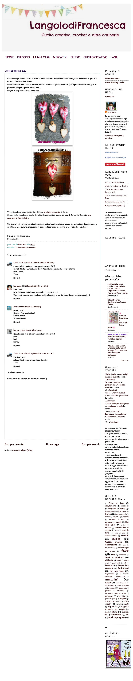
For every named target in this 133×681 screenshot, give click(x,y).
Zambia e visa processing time (116, 403)
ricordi (118, 604)
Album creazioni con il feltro (116, 186)
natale (108, 582)
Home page (52, 444)
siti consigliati (120, 609)
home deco (31, 247)
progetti (123, 598)
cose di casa (120, 533)
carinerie (125, 517)
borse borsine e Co (121, 514)
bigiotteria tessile (110, 511)
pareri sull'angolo (122, 585)
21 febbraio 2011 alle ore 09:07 (42, 262)
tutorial (114, 612)
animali (122, 508)
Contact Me (109, 96)
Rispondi (16, 278)
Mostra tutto (124, 361)
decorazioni (111, 544)
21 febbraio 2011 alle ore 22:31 (30, 330)
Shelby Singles (110, 374)
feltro (124, 550)
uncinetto (116, 614)
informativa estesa (112, 78)
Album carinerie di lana (114, 182)
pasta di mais (123, 588)
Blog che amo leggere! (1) (115, 202)
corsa (117, 530)
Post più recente (14, 444)
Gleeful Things (114, 300)
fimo (113, 554)
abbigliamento (110, 506)
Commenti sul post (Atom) (22, 450)
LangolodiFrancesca (111, 152)
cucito (116, 539)
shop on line (112, 606)
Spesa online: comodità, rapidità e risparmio (117, 338)
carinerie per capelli (113, 522)
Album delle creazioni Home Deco (116, 197)
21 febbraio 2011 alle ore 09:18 (36, 286)
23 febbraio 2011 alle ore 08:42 (42, 353)
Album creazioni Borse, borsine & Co (114, 191)
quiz (119, 601)
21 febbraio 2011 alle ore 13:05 (29, 307)
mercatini (111, 579)
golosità (118, 560)
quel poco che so (110, 601)
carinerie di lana (116, 519)
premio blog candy (111, 599)
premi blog (121, 596)
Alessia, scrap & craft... (117, 346)
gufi (125, 563)
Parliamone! (111, 588)
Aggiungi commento (16, 372)
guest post (116, 563)
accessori (124, 506)
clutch (123, 525)
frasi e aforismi (114, 557)
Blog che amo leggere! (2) (115, 205)
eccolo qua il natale (120, 395)
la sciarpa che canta (52, 212)
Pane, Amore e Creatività (117, 334)
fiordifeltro (122, 555)
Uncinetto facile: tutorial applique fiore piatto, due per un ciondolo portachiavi (117, 351)
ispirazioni (123, 568)
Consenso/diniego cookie (114, 82)
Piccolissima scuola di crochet (115, 593)
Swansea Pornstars (112, 382)
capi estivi (116, 517)
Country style (113, 311)
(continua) (110, 379)
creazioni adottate (111, 536)
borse (108, 514)
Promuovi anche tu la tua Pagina (115, 157)
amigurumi (112, 509)
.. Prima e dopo (114, 503)
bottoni (107, 517)
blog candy (122, 511)
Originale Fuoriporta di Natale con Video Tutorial (117, 291)
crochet (124, 535)
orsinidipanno (109, 585)
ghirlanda (109, 560)
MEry (15, 307)
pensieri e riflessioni (114, 591)
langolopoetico (109, 574)
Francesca (17, 286)
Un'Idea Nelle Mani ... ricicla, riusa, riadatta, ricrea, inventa (116, 286)
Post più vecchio (90, 444)
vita (127, 615)
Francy (16, 330)
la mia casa (116, 571)
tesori (107, 612)
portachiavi (109, 596)
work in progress (116, 617)
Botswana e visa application (115, 414)
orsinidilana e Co (121, 583)
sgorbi (126, 604)
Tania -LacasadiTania (21, 262)
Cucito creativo (20, 247)
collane (108, 527)
